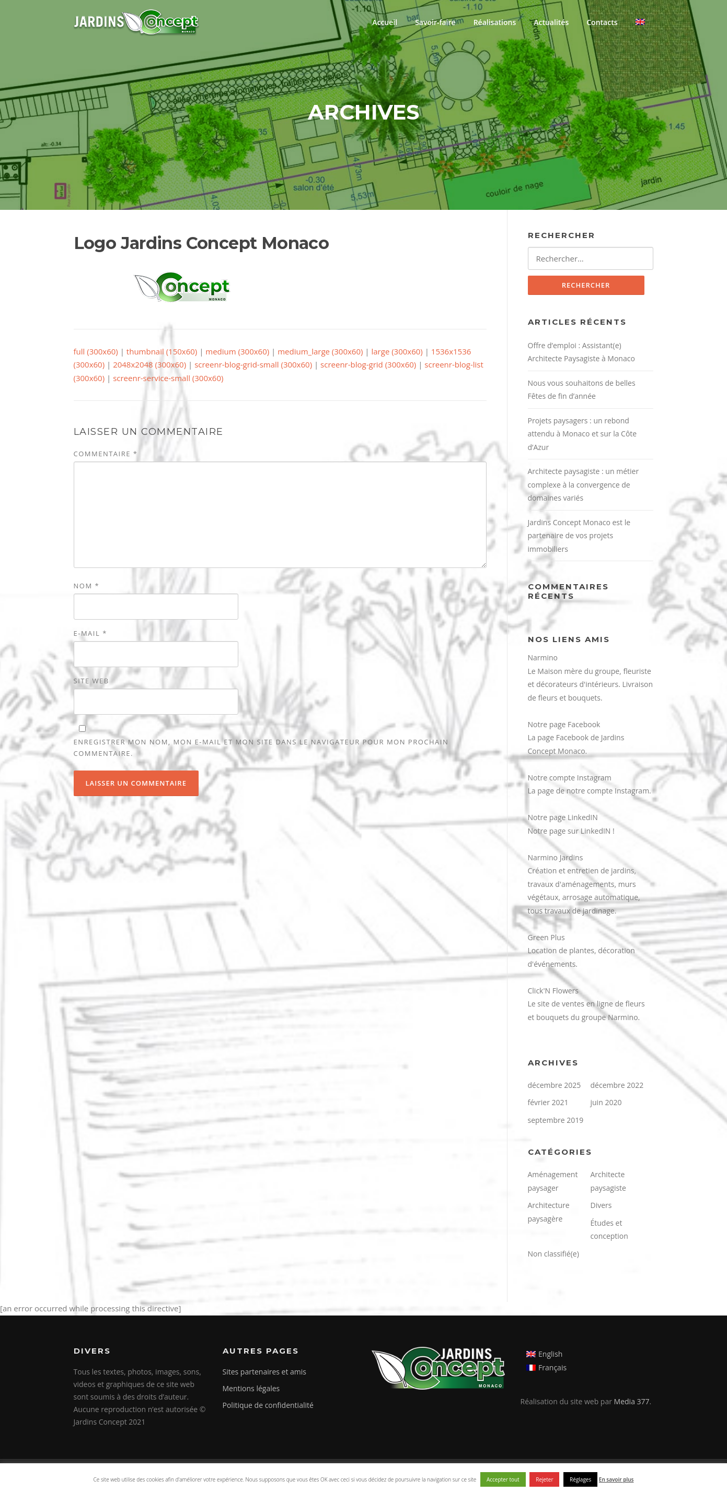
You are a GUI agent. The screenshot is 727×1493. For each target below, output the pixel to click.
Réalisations (495, 22)
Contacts (601, 22)
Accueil (384, 22)
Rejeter (544, 1479)
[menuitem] (640, 22)
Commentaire (106, 453)
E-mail (90, 633)
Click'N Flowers (553, 991)
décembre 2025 (554, 1085)
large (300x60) (396, 351)
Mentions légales (251, 1388)
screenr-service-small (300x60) (168, 378)
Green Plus (546, 937)
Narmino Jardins (555, 857)
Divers (601, 1205)
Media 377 (632, 1401)
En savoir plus (616, 1479)
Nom (87, 585)
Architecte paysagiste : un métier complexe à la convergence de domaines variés (583, 484)
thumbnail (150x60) (161, 351)
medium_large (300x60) (320, 351)
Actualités (551, 22)
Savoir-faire (435, 22)
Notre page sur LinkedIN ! (571, 831)
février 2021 (548, 1102)
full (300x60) (96, 351)
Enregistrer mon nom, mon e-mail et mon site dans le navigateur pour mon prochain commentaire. (261, 747)
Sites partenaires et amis (265, 1372)
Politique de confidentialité (268, 1405)
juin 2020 (606, 1102)
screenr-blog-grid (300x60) (368, 364)
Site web (91, 680)
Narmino (543, 657)
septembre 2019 (556, 1120)
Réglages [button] (580, 1479)
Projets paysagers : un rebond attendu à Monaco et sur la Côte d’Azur (582, 434)
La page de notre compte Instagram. (589, 791)
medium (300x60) (237, 351)
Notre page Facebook (564, 724)
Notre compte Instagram (569, 778)
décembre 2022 (617, 1085)
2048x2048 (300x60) (149, 364)
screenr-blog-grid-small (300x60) (253, 364)
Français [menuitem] (552, 1367)
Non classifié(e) (553, 1254)
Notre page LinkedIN (563, 817)
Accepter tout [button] (503, 1479)
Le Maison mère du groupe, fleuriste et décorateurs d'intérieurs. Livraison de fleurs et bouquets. (590, 684)
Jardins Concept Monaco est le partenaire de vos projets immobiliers (579, 535)
